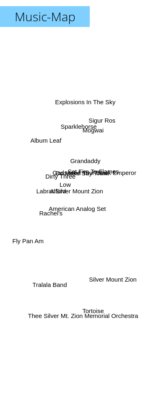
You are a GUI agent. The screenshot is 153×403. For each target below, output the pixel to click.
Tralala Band (48, 279)
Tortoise (94, 316)
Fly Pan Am (27, 231)
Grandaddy (82, 175)
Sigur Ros (106, 120)
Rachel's (49, 218)
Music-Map (45, 16)
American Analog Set (78, 209)
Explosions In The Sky (83, 95)
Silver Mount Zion (115, 270)
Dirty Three (60, 176)
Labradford (49, 192)
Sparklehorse (80, 126)
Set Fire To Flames (92, 170)
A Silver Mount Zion (76, 191)
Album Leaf (46, 140)
